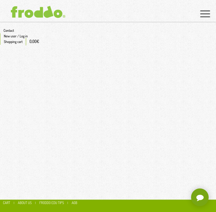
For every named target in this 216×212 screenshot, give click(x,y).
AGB (74, 203)
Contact (9, 30)
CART (6, 203)
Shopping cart (13, 41)
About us (25, 203)
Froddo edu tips (51, 203)
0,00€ (34, 41)
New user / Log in (16, 36)
